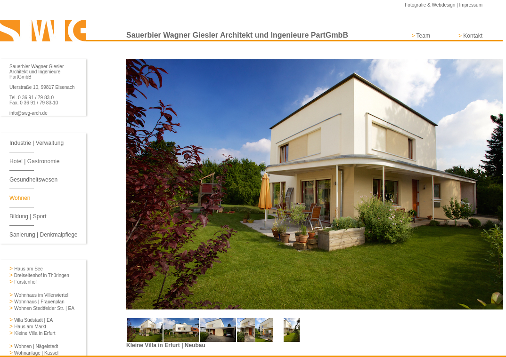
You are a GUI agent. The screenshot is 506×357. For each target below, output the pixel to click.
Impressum (470, 5)
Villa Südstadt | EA (33, 320)
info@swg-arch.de (28, 113)
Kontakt (472, 35)
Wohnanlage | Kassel (35, 353)
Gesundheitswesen (33, 179)
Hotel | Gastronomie (34, 161)
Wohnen (19, 198)
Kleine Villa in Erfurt (34, 333)
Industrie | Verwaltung (36, 143)
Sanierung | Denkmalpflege (43, 234)
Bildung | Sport (28, 216)
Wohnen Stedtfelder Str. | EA (44, 308)
